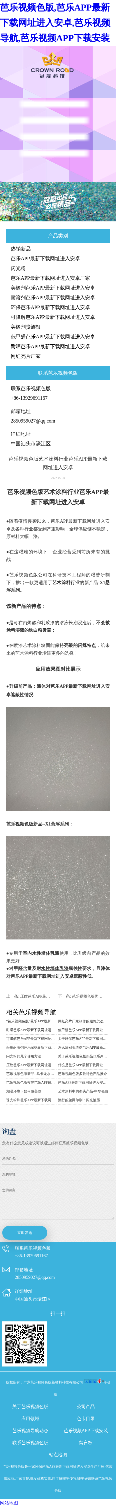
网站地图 (9, 1502)
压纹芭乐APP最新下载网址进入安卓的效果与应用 (31, 1065)
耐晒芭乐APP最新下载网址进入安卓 (50, 346)
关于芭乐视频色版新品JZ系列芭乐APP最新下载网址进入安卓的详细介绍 (83, 1056)
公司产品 (86, 1406)
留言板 (85, 1442)
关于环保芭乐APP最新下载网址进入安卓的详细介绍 (83, 1039)
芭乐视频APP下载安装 (86, 1430)
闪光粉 (18, 268)
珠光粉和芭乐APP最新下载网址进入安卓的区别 (31, 1100)
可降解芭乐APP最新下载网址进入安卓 (53, 317)
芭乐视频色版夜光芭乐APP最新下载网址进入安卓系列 (31, 1082)
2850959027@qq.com (33, 421)
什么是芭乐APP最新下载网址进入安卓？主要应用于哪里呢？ (83, 1065)
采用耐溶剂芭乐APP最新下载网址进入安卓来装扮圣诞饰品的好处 (31, 1047)
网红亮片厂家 (26, 356)
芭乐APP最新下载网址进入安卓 (45, 258)
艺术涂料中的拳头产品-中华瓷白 (83, 1091)
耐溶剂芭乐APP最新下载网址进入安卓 (53, 297)
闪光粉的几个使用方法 (23, 1056)
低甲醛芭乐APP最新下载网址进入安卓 (53, 336)
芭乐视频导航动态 (30, 1430)
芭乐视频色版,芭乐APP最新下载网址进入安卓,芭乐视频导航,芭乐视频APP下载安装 (55, 23)
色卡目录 (86, 1418)
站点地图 (58, 1454)
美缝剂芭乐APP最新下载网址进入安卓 (53, 288)
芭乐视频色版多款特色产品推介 (82, 1074)
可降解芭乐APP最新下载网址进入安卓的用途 (31, 1039)
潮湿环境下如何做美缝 (23, 1091)
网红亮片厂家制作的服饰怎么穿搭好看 (83, 1021)
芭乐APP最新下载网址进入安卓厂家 (50, 278)
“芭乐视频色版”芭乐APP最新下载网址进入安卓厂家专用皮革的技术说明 (31, 1021)
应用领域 (30, 1418)
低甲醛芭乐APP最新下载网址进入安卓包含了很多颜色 (83, 1030)
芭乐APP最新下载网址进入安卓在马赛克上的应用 (83, 1082)
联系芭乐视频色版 (30, 1442)
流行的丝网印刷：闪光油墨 (79, 1100)
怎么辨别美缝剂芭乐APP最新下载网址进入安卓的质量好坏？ (83, 1047)
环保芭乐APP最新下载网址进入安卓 (50, 307)
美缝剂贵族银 (26, 327)
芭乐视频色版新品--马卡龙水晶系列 (31, 1074)
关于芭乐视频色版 (30, 1406)
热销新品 (21, 248)
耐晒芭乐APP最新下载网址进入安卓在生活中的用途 (31, 1030)
